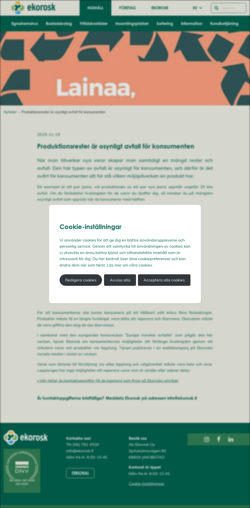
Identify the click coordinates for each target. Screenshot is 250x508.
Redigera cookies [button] (80, 279)
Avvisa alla (120, 279)
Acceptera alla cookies (164, 279)
